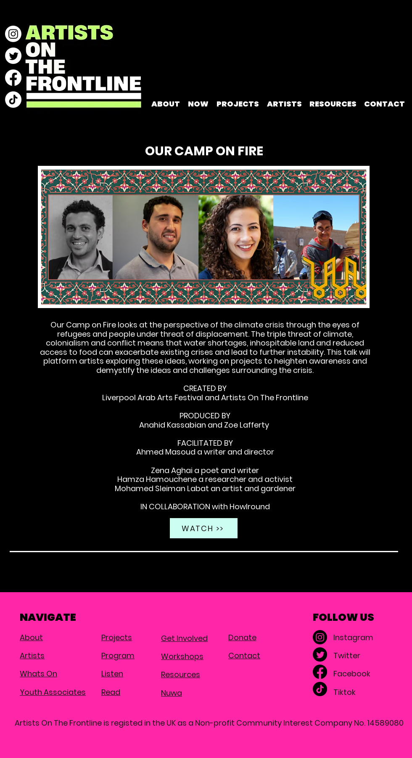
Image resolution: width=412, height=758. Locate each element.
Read (110, 692)
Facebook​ (351, 673)
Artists (32, 655)
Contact (244, 655)
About (31, 637)
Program (118, 655)
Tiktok (344, 692)
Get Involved (184, 638)
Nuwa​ (171, 693)
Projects (116, 637)
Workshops (182, 656)
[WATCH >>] (204, 528)
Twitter (346, 655)
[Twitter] (13, 56)
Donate (242, 637)
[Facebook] (13, 77)
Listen (112, 673)
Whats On (38, 673)
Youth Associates (53, 692)
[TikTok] (13, 99)
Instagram (353, 637)
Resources (180, 674)
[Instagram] (13, 34)
